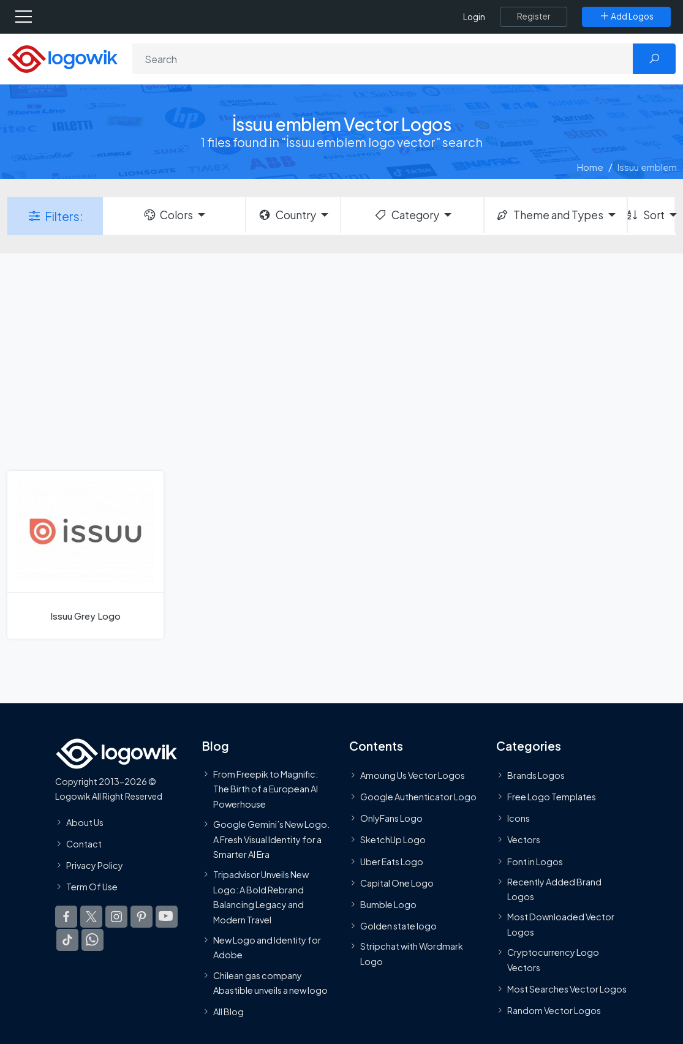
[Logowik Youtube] (167, 917)
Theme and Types (549, 215)
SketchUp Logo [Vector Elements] (393, 839)
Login (474, 17)
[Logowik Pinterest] (141, 917)
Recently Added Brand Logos (554, 889)
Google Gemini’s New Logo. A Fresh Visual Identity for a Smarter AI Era (271, 839)
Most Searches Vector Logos (567, 988)
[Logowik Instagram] (116, 917)
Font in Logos (535, 861)
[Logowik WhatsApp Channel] (92, 940)
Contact (84, 843)
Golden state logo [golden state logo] (398, 925)
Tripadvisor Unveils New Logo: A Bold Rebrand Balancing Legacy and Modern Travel (261, 897)
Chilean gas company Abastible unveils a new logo (270, 983)
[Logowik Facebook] (66, 917)
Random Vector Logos (554, 1010)
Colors (168, 215)
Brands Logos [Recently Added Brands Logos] (536, 775)
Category (406, 215)
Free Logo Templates (551, 796)
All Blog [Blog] (228, 1011)
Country (286, 215)
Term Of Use (92, 886)
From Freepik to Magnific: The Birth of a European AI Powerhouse (265, 788)
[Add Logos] (626, 16)
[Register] (533, 16)
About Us (85, 822)
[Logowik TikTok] (67, 940)
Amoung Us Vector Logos (412, 775)
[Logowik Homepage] (62, 57)
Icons (518, 818)
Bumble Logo (388, 904)
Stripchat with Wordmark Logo (411, 953)
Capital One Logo (397, 882)
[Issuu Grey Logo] (85, 555)
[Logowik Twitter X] (91, 917)
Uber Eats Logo (391, 861)
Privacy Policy (94, 865)
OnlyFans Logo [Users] (391, 818)
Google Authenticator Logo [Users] (418, 796)
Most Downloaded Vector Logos (560, 924)
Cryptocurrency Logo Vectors (553, 959)
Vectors (523, 839)
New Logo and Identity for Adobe (267, 947)
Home (590, 167)
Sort (646, 215)
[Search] (382, 58)
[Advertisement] (341, 360)
